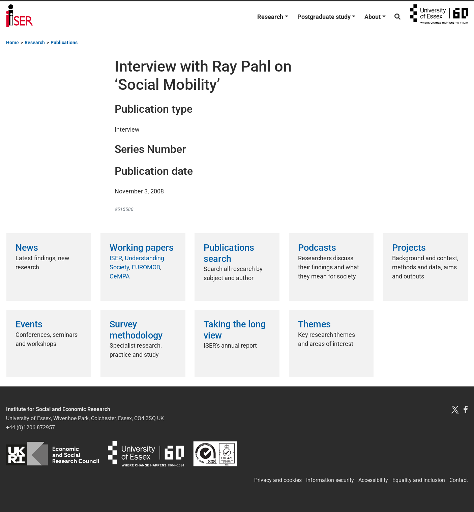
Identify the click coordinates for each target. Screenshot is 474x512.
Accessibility (373, 480)
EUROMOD (146, 267)
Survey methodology (136, 330)
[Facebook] (465, 409)
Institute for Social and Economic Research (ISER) (19, 16)
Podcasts (317, 247)
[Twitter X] (455, 409)
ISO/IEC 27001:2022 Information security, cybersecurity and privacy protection (215, 453)
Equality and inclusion (418, 480)
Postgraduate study (324, 16)
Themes (314, 324)
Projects (409, 247)
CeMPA (120, 276)
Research (270, 16)
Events (29, 324)
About (372, 16)
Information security (330, 480)
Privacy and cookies (278, 480)
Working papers (142, 247)
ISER (116, 258)
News (27, 247)
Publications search (229, 253)
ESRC (52, 453)
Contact (458, 480)
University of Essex (439, 16)
